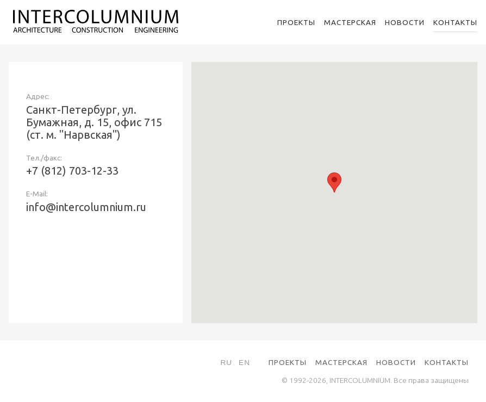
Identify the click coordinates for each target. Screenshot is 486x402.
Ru (226, 362)
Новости (405, 22)
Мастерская (350, 22)
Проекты (296, 22)
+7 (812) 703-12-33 (72, 170)
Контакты (455, 22)
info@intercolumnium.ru (86, 207)
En (244, 362)
